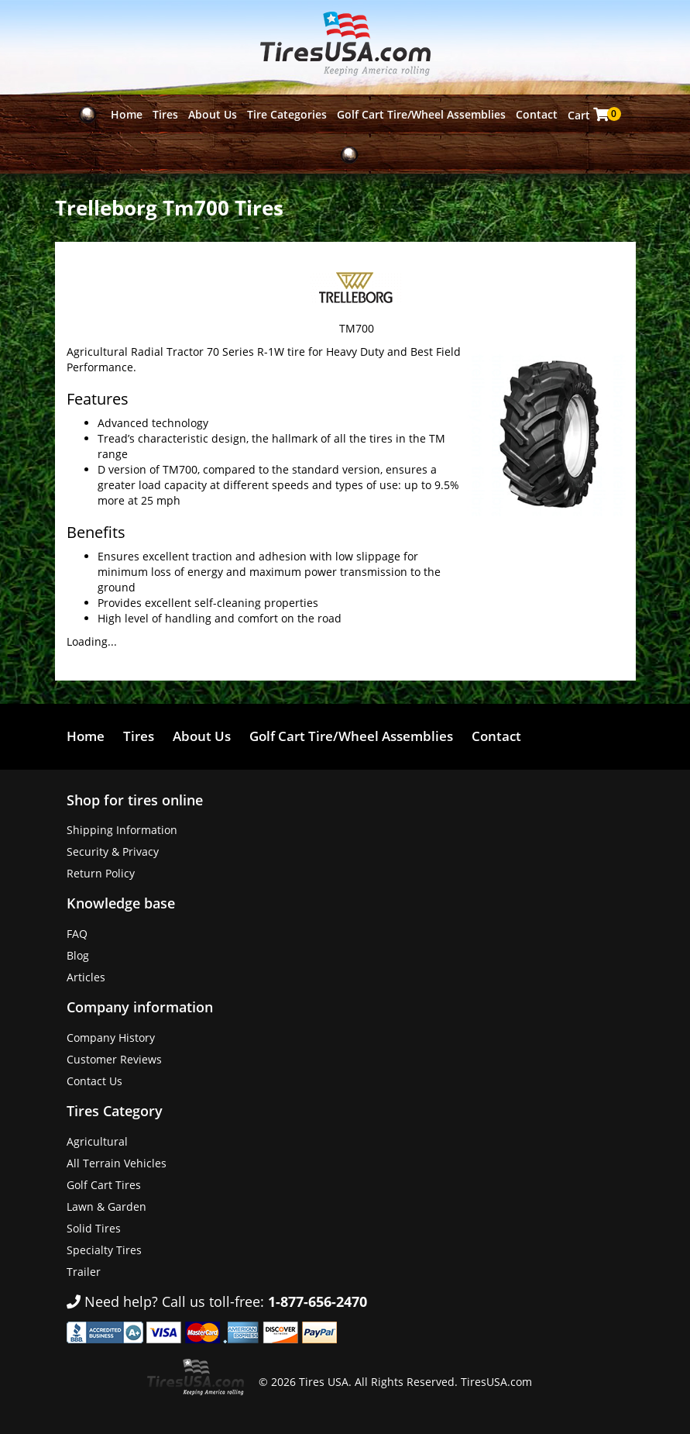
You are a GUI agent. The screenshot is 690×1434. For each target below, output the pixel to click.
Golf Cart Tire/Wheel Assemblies (421, 114)
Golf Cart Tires (104, 1184)
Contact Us (94, 1081)
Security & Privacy (113, 851)
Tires (165, 114)
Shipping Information (122, 829)
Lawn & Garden (106, 1206)
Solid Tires (94, 1228)
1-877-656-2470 (317, 1301)
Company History (111, 1037)
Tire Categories (287, 114)
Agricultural (97, 1141)
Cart (590, 114)
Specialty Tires (104, 1250)
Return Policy (101, 873)
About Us (212, 114)
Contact (537, 114)
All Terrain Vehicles (116, 1163)
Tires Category (115, 1110)
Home (126, 114)
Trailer (84, 1271)
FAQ (77, 933)
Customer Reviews (114, 1059)
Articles (86, 977)
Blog (78, 955)
